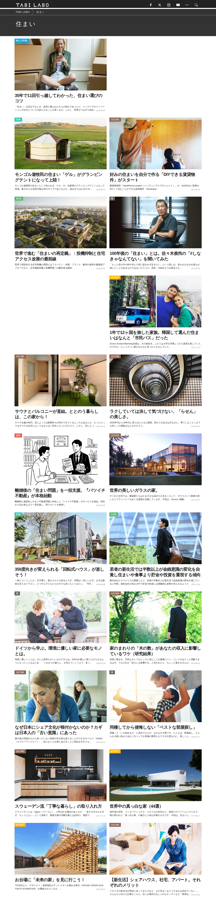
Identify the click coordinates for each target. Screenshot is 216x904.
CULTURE (115, 121)
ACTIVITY (115, 279)
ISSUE (19, 200)
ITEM (18, 121)
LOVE (18, 437)
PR (112, 200)
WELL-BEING (22, 42)
